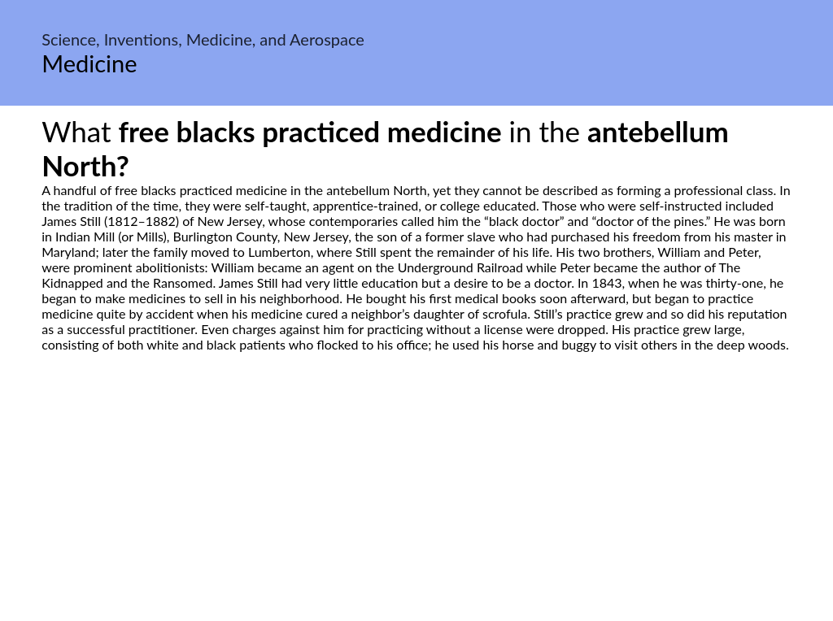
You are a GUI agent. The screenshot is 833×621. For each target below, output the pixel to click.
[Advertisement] (416, 505)
